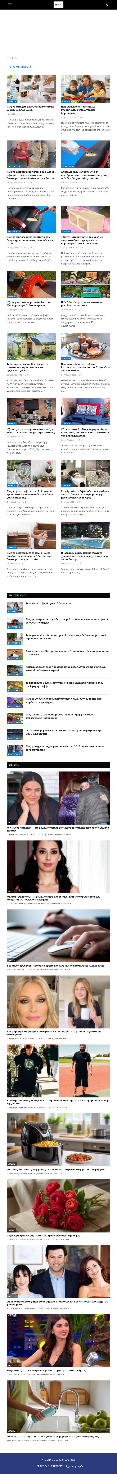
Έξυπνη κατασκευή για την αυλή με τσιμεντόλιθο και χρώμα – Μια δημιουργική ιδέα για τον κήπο (82, 240)
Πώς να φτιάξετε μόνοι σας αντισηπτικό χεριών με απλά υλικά (30, 108)
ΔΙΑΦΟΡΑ (12, 101)
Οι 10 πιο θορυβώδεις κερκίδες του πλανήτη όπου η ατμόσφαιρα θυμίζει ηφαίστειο (64, 732)
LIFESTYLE (12, 611)
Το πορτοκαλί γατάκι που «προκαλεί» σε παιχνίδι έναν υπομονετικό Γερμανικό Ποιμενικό (66, 637)
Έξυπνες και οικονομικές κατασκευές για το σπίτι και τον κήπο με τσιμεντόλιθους (31, 431)
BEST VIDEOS (14, 166)
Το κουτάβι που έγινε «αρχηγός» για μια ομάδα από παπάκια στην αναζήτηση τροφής (64, 684)
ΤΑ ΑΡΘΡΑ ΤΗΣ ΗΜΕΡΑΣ (50, 1466)
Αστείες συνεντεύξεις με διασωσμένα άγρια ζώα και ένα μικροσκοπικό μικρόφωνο (67, 653)
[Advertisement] (58, 33)
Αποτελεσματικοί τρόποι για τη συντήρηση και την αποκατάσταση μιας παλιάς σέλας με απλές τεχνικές (84, 175)
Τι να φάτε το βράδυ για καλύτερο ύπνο (49, 603)
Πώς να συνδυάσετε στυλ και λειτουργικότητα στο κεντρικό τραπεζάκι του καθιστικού (85, 367)
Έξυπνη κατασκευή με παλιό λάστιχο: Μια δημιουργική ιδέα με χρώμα (29, 304)
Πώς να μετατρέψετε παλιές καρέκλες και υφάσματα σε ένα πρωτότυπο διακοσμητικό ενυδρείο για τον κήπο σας (31, 175)
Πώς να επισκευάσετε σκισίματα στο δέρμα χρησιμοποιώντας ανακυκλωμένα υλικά (30, 240)
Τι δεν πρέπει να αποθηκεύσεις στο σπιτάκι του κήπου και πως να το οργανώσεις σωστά (27, 367)
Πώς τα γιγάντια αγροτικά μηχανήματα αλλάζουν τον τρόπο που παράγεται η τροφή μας (64, 700)
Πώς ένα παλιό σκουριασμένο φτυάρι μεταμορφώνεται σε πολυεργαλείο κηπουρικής (60, 716)
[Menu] (10, 4)
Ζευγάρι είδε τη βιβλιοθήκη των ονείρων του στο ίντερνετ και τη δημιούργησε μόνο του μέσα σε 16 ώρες (85, 494)
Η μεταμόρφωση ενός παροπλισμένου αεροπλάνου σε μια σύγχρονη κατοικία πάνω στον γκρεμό (66, 669)
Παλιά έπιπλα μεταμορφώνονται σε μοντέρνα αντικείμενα (82, 304)
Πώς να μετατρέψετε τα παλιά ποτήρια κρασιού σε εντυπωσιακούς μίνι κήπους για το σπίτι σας (30, 494)
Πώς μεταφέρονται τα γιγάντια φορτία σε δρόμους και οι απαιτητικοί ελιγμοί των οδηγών (67, 621)
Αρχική (10, 58)
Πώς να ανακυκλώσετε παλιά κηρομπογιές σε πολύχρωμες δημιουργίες (78, 110)
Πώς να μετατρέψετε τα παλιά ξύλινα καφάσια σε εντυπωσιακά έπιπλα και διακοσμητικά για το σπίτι (29, 556)
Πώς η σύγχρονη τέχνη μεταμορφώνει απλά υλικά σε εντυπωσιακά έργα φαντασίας (65, 748)
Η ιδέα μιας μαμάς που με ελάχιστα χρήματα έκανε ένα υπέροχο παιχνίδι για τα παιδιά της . (85, 556)
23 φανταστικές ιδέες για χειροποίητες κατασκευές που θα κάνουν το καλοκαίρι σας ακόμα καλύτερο (85, 432)
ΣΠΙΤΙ (10, 358)
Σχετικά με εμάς (74, 1466)
